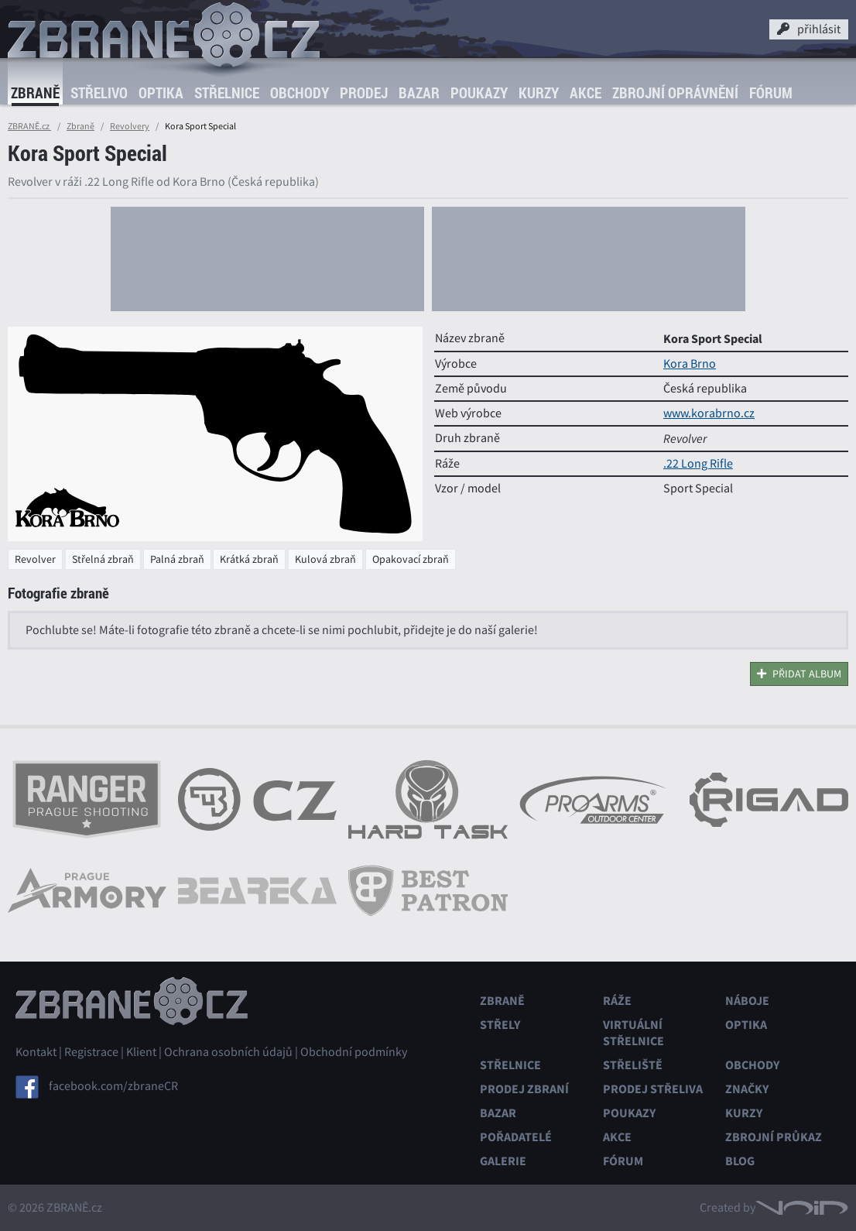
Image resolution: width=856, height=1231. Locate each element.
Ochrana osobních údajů (228, 1052)
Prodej (364, 93)
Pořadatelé (516, 1137)
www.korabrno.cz (709, 413)
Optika (161, 93)
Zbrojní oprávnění (675, 93)
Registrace (91, 1052)
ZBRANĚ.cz (29, 126)
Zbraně (35, 93)
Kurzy (539, 93)
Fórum (771, 93)
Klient (141, 1052)
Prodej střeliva (653, 1089)
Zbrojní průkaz (773, 1137)
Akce (585, 93)
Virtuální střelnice (633, 1033)
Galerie (503, 1161)
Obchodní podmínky (353, 1052)
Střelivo (99, 93)
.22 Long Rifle (698, 463)
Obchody (299, 93)
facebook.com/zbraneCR (113, 1085)
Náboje (747, 1001)
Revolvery (129, 126)
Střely (500, 1025)
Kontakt (35, 1052)
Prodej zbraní (524, 1089)
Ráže (617, 1001)
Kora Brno (689, 364)
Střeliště (633, 1065)
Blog (740, 1161)
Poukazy (479, 93)
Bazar (419, 93)
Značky (747, 1089)
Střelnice (226, 93)
